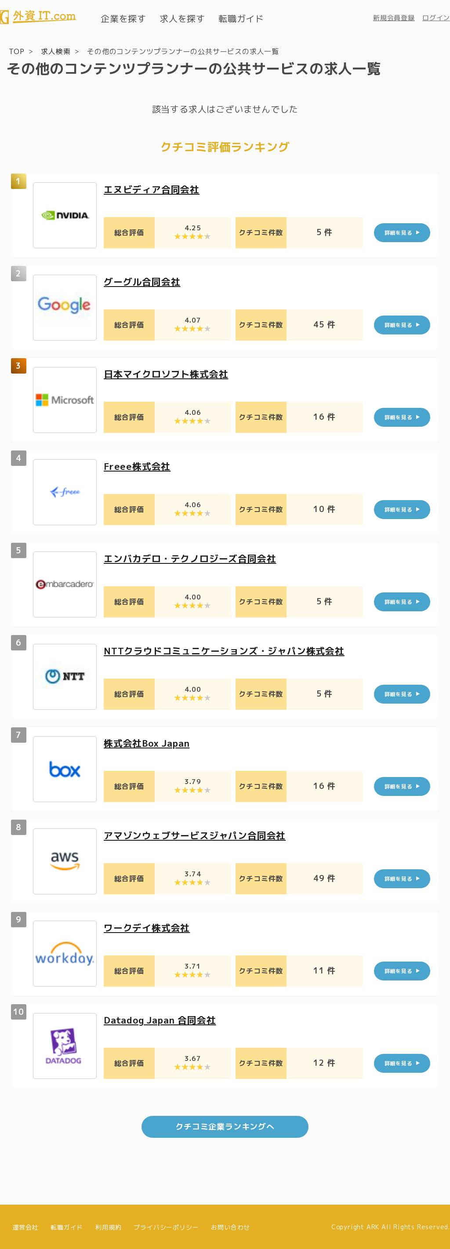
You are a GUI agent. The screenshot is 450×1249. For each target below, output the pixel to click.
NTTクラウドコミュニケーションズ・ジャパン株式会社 (229, 650)
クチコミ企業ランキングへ (225, 1125)
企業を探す (123, 18)
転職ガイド (241, 18)
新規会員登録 (394, 17)
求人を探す (182, 18)
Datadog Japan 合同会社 (164, 1019)
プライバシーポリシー (166, 1226)
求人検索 (55, 51)
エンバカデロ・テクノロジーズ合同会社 (194, 558)
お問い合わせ (230, 1226)
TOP (16, 51)
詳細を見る (399, 232)
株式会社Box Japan (150, 742)
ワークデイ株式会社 (149, 927)
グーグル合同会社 (144, 281)
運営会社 (25, 1226)
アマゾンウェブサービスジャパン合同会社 (199, 835)
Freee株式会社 (138, 465)
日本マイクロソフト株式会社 (169, 373)
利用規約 (108, 1226)
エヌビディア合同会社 (154, 189)
